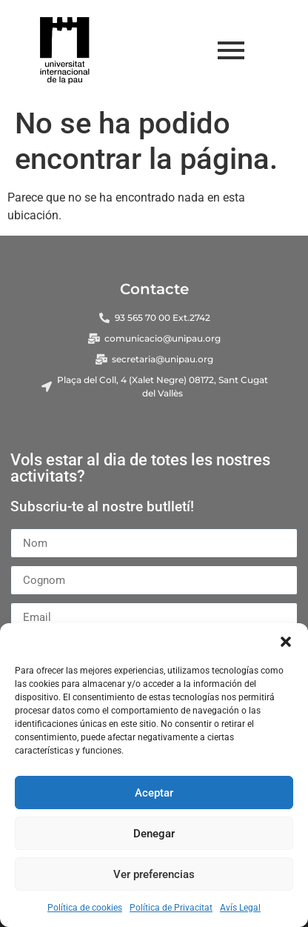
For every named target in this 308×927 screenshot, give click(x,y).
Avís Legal (240, 908)
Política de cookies (84, 908)
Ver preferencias (154, 874)
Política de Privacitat (171, 908)
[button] (285, 641)
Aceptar (154, 793)
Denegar (154, 833)
